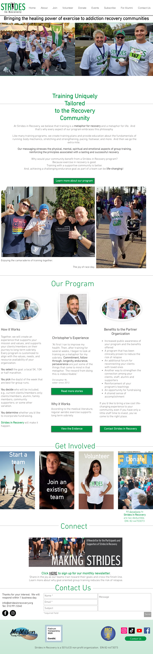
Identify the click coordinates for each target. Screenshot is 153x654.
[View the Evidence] (71, 429)
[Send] (147, 614)
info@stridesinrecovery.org (17, 603)
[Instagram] (124, 631)
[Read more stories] (72, 391)
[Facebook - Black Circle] (5, 613)
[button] (44, 8)
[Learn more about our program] (74, 181)
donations (135, 511)
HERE (53, 573)
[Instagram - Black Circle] (13, 613)
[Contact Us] (135, 638)
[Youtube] (139, 631)
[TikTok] (132, 631)
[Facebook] (147, 631)
